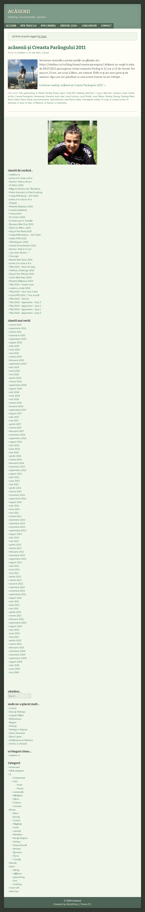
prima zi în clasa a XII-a (20, 178)
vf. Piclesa (48, 102)
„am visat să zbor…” (19, 252)
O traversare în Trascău (21, 220)
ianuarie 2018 (16, 406)
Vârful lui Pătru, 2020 (20, 227)
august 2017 (15, 413)
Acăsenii (19, 11)
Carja (124, 93)
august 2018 (15, 388)
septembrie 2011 (17, 594)
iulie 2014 (14, 505)
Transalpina (87, 99)
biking (16, 869)
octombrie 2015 (17, 466)
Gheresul (50, 96)
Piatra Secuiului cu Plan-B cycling (25, 192)
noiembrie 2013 (17, 523)
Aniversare (14, 767)
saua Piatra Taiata (72, 99)
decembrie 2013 (17, 519)
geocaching (29, 93)
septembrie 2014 (17, 498)
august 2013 (15, 533)
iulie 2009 (14, 665)
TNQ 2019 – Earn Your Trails (23, 291)
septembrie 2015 (17, 470)
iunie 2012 (14, 569)
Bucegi (16, 816)
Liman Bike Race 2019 (20, 277)
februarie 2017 (16, 431)
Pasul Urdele (14, 99)
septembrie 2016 (17, 438)
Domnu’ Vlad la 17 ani (20, 249)
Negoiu (12, 722)
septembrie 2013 (17, 530)
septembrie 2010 (17, 622)
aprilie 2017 (15, 423)
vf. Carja (105, 99)
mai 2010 (14, 636)
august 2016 (15, 441)
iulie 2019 (14, 367)
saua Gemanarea (41, 99)
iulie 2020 (14, 345)
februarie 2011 (16, 619)
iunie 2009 (14, 668)
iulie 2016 (14, 445)
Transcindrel (15, 213)
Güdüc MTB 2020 (17, 238)
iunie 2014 (14, 509)
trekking (80, 93)
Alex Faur (107, 93)
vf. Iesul (20, 102)
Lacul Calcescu (72, 96)
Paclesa (108, 96)
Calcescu (117, 93)
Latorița (17, 830)
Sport (62, 93)
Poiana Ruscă (20, 845)
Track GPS (71, 93)
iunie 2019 (14, 370)
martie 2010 (15, 643)
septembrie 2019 (17, 363)
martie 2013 (15, 548)
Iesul (57, 96)
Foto (21, 93)
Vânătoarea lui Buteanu (21, 740)
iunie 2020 (14, 349)
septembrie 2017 (17, 409)
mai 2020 (14, 353)
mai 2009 (14, 672)
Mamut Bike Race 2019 (20, 259)
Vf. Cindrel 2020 (17, 217)
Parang (116, 96)
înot (15, 880)
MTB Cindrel (48, 25)
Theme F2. (86, 904)
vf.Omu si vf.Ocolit (18, 743)
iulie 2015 (14, 477)
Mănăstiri (18, 795)
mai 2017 (14, 420)
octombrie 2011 (17, 590)
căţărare (17, 873)
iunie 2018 (14, 395)
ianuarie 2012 (16, 583)
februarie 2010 (16, 647)
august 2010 (15, 626)
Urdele (97, 99)
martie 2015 (15, 491)
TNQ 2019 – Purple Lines (21, 284)
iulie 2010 (14, 629)
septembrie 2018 (17, 384)
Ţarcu (16, 855)
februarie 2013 (16, 551)
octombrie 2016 (17, 434)
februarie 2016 (16, 463)
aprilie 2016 (15, 455)
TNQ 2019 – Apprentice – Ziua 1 (25, 309)
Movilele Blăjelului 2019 (21, 280)
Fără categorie (16, 770)
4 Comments (61, 102)
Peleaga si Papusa (18, 729)
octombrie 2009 (17, 654)
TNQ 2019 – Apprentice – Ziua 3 (25, 302)
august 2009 (15, 661)
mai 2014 (14, 512)
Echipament (19, 777)
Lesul (95, 96)
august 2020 (15, 342)
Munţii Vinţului (20, 838)
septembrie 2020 (17, 338)
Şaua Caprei (15, 736)
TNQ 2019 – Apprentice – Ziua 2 (25, 305)
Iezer (62, 96)
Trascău (17, 859)
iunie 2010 (14, 633)
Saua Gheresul (56, 99)
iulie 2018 (14, 392)
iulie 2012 (14, 565)
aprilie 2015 (15, 487)
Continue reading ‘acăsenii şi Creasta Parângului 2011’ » (72, 85)
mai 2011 (14, 608)
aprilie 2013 (15, 544)
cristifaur (21, 52)
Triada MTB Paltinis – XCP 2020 (25, 234)
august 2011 (15, 597)
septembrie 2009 (17, 658)
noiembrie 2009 (17, 651)
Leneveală (18, 791)
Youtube (17, 806)
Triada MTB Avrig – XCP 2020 (23, 195)
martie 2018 (15, 402)
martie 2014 (15, 516)
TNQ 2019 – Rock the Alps (22, 266)
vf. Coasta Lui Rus (118, 99)
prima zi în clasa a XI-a (20, 199)
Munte (41, 93)
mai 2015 (14, 484)
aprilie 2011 (15, 611)
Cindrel (12, 708)
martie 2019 (15, 381)
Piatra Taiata (26, 99)
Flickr (20, 784)
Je (36, 93)
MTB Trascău (28, 25)
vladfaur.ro (14, 174)
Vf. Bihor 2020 (16, 185)
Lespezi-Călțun (16, 715)
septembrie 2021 (17, 328)
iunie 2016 (14, 448)
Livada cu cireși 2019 (19, 288)
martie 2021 (15, 331)
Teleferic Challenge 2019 (21, 270)
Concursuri (89, 25)
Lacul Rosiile (86, 96)
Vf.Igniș (13, 202)
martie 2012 (15, 580)
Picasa (56, 93)
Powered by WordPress (65, 904)
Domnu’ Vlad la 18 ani (20, 181)
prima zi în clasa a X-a (20, 263)
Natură (12, 862)
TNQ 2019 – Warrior (19, 298)
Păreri (16, 799)
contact (106, 25)
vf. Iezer (28, 102)
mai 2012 (14, 572)
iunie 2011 (14, 604)
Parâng (49, 93)
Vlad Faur (89, 93)
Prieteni (17, 802)
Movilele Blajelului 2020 (21, 206)
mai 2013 (14, 541)
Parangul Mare (127, 96)
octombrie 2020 (17, 335)
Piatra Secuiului (17, 732)
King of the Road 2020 (20, 231)
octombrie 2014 (17, 494)
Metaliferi (17, 834)
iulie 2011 (14, 601)
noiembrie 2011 (17, 587)
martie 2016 (15, 459)
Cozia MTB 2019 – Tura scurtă (24, 295)
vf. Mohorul (38, 102)
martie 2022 (15, 324)
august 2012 (15, 562)
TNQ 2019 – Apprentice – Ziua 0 (25, 312)
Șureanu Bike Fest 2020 (21, 224)
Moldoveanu (15, 718)
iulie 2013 (14, 537)
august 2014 (15, 502)
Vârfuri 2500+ (68, 25)
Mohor (101, 96)
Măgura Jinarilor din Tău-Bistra (24, 188)
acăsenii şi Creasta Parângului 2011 (47, 47)
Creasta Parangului (24, 96)
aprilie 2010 (15, 640)
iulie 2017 (14, 416)
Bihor (16, 813)
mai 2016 (14, 452)
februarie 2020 (16, 360)
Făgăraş (17, 823)
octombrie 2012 (17, 555)
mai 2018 (14, 399)
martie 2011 (15, 615)
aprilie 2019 (15, 377)
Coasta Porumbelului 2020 (22, 245)
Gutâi (16, 827)
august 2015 (15, 473)
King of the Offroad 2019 (21, 273)
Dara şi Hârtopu (17, 711)
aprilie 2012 (15, 576)
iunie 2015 (14, 480)
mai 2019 (14, 374)
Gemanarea (39, 96)
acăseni (11, 25)
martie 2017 (15, 427)
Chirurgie (14, 256)
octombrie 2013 (17, 526)
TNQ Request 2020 (18, 241)
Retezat (17, 848)
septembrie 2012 (17, 558)
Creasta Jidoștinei (18, 209)
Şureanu (17, 852)
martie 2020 (15, 356)
